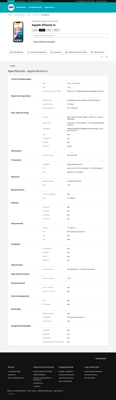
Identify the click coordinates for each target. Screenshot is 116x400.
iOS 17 (49, 30)
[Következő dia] (106, 57)
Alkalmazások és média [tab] (76, 52)
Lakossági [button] (11, 1)
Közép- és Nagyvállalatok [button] (35, 1)
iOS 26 (35, 30)
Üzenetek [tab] (55, 52)
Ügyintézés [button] (50, 7)
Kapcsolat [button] (101, 359)
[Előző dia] (101, 57)
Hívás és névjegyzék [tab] (36, 52)
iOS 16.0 (56, 30)
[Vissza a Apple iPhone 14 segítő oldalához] (12, 65)
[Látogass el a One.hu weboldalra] (11, 7)
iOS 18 (42, 30)
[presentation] (58, 54)
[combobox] (70, 35)
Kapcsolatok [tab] (97, 52)
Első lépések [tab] (16, 52)
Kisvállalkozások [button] (21, 1)
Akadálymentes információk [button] (85, 1)
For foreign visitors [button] (101, 1)
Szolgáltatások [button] (36, 7)
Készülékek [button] (21, 7)
